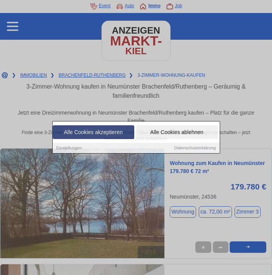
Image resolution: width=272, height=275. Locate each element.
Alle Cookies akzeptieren (93, 132)
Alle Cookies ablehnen (176, 132)
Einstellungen (69, 148)
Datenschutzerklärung (195, 148)
